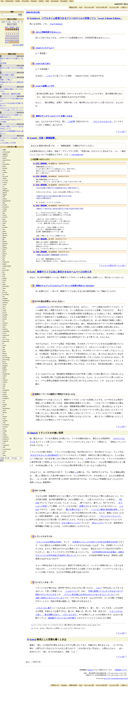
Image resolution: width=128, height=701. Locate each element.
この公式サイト (43, 307)
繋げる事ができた (73, 509)
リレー (99, 588)
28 (16, 40)
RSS (80, 7)
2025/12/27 (20, 87)
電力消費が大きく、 (53, 615)
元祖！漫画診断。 (48, 138)
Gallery (41, 1)
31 (8, 42)
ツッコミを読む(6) (108, 265)
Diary (71, 1)
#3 (28, 272)
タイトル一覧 (89, 7)
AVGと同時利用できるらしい (48, 32)
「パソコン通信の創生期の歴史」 (105, 509)
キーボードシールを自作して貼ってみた (11, 139)
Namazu (90, 670)
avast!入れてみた (43, 64)
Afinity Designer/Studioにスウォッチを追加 (11, 121)
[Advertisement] (84, 693)
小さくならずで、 (70, 615)
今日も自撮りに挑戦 (7, 75)
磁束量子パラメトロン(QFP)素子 (62, 618)
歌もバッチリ (98, 523)
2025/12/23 (20, 136)
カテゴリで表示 (18, 45)
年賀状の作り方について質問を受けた (11, 83)
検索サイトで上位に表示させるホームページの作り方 (64, 272)
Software (33, 1)
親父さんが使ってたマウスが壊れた (11, 69)
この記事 (71, 121)
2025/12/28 (20, 77)
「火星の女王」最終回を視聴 (10, 94)
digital (34, 433)
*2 (32, 628)
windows (35, 18)
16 (6, 38)
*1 (32, 625)
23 (6, 40)
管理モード (55, 685)
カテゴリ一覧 (12, 147)
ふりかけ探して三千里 (8, 143)
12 (12, 36)
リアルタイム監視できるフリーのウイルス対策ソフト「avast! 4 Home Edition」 (82, 18)
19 (12, 38)
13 (14, 36)
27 (14, 40)
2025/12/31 (20, 56)
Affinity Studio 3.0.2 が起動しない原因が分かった (11, 116)
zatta (33, 639)
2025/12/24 (20, 124)
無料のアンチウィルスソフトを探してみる (54, 116)
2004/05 (12, 27)
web (33, 272)
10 (8, 36)
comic (33, 138)
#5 (28, 639)
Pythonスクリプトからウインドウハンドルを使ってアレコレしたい (11, 109)
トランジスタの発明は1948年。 (49, 542)
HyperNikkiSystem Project (119, 678)
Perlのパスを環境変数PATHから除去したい (11, 132)
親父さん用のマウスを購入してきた (11, 60)
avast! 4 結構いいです (45, 86)
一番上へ (124, 685)
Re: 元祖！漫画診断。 (40, 163)
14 (16, 36)
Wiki (47, 1)
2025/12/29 (20, 72)
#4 (28, 433)
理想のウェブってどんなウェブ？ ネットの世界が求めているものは (65, 286)
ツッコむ (121, 132)
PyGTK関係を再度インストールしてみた (12, 90)
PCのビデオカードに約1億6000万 (45, 455)
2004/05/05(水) (33, 12)
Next (17, 27)
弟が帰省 (3, 63)
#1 (28, 18)
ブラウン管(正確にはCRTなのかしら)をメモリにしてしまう (89, 594)
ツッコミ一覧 (114, 7)
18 (10, 38)
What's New (9, 1)
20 (14, 38)
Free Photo (63, 1)
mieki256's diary (121, 4)
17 (8, 38)
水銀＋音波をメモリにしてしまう (49, 598)
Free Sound (54, 1)
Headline (64, 685)
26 (12, 40)
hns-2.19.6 (107, 678)
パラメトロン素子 (44, 608)
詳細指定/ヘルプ (120, 670)
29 (18, 40)
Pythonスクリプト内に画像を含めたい (11, 100)
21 (16, 38)
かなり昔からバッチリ (71, 523)
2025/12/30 (20, 65)
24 (8, 40)
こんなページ (71, 591)
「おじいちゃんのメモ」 (102, 121)
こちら (49, 76)
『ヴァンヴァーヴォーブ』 (110, 516)
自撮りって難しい (6, 80)
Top (2, 1)
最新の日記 (73, 7)
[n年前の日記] (48, 12)
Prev (6, 27)
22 (18, 38)
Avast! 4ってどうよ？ (45, 48)
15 (18, 36)
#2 (28, 138)
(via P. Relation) (56, 24)
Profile (18, 1)
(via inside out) (77, 155)
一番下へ (124, 7)
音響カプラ (84, 506)
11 (10, 36)
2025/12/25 (20, 112)
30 (6, 42)
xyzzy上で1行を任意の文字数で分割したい (11, 104)
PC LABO (25, 1)
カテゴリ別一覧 (101, 7)
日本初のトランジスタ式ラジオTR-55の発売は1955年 (95, 542)
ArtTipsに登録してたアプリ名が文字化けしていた (12, 128)
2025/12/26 (20, 96)
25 (10, 40)
